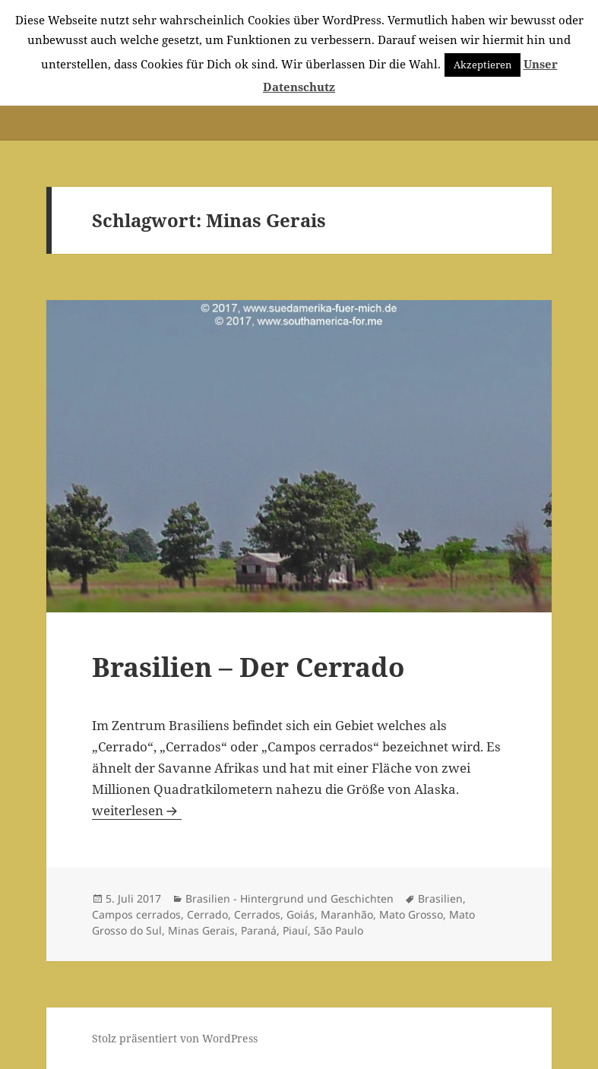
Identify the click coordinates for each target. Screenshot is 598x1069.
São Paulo (338, 930)
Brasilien (440, 898)
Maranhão (347, 914)
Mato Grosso (411, 914)
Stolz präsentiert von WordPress (175, 1038)
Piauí (295, 930)
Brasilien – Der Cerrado (248, 667)
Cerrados (257, 914)
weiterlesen (137, 810)
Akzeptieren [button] (482, 64)
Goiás (300, 914)
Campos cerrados (136, 914)
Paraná (259, 930)
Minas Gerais (201, 930)
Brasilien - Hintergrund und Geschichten (289, 898)
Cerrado (207, 914)
